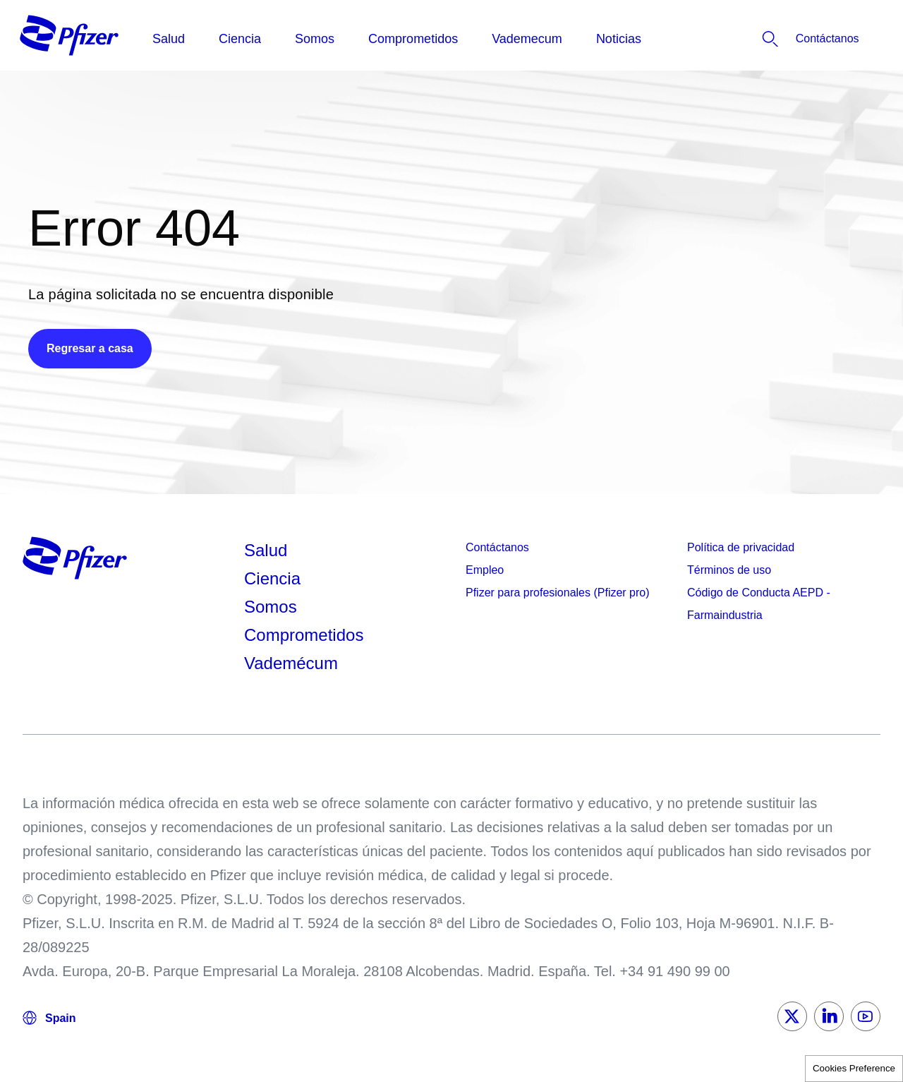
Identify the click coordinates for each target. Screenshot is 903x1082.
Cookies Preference (854, 1068)
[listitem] (791, 38)
